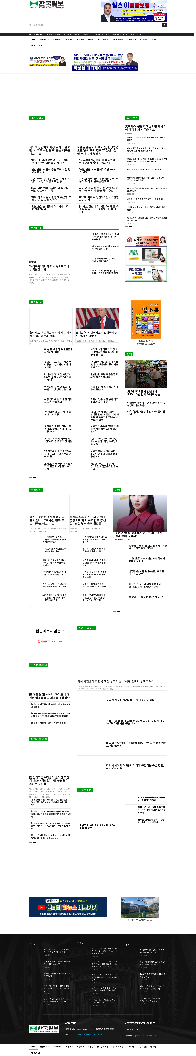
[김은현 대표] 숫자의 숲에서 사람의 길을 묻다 (49, 723)
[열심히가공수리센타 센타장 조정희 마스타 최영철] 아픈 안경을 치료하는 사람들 (49, 780)
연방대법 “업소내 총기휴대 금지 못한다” (104, 388)
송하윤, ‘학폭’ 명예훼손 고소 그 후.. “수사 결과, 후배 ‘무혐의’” (138, 534)
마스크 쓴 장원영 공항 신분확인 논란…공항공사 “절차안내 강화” (146, 585)
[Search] (164, 25)
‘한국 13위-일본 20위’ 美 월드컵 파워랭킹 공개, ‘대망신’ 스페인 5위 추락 (151, 810)
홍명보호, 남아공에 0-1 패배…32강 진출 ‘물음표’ (49, 208)
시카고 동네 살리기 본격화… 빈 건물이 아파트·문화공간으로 (98, 180)
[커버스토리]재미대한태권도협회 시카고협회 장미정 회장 (105, 271)
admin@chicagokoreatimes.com (88, 1034)
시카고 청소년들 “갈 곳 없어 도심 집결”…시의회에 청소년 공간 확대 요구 (54, 597)
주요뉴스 (36, 302)
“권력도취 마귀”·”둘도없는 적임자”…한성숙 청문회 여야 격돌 (57, 454)
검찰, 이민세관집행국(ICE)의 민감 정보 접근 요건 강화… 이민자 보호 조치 (94, 597)
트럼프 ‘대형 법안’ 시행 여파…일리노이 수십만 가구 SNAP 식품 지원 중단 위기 (135, 722)
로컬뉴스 (36, 489)
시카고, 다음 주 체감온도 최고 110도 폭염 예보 (146, 199)
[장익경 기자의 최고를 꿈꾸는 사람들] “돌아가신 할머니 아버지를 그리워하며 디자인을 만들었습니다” (51, 814)
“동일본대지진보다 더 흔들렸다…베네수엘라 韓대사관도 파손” (98, 161)
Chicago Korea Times (122, 539)
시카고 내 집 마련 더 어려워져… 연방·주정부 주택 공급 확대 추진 (99, 189)
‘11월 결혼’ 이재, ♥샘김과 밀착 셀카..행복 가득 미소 (147, 559)
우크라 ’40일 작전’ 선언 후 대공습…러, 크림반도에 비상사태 (57, 364)
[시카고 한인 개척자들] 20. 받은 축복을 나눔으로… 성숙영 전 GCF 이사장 (99, 209)
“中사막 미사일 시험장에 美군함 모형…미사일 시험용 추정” (51, 198)
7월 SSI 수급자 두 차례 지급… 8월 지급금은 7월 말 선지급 (104, 466)
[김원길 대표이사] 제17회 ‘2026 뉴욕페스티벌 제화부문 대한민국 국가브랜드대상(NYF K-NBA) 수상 (50, 826)
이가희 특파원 (39, 665)
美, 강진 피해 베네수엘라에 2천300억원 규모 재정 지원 (58, 440)
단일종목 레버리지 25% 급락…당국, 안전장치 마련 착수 (146, 404)
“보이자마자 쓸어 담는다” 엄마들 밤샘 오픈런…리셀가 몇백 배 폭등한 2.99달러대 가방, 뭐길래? (104, 415)
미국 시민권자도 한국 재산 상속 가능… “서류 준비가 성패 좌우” (115, 681)
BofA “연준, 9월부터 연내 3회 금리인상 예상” (146, 412)
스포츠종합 (85, 790)
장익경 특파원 (39, 738)
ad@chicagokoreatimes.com (144, 1035)
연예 (117, 489)
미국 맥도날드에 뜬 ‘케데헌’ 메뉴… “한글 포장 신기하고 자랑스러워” (136, 744)
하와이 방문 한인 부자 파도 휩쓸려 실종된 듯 (104, 400)
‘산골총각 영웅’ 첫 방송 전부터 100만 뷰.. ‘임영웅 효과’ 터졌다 (148, 547)
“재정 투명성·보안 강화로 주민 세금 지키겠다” (104, 259)
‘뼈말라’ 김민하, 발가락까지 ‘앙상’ (146, 596)
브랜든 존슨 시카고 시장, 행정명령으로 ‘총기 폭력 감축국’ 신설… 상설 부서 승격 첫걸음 (97, 150)
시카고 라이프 (87, 627)
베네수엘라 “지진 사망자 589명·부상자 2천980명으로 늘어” (57, 377)
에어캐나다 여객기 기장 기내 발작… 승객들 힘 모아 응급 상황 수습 (104, 352)
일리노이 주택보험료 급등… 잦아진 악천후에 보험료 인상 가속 (50, 161)
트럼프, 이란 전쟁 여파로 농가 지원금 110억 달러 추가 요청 (58, 466)
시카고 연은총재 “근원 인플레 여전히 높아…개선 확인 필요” (104, 429)
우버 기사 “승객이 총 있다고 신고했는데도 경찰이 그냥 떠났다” (95, 539)
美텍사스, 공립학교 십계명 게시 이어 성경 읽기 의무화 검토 (145, 128)
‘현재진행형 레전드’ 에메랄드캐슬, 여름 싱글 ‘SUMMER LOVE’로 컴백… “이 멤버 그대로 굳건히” (50, 802)
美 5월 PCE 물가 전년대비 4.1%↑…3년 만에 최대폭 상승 (143, 393)
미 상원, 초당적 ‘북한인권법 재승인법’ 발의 (144, 170)
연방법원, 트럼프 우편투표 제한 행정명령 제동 (51, 171)
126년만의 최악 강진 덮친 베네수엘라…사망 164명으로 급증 (50, 180)
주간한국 (36, 227)
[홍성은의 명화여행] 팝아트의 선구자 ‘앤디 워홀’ (105, 247)
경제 (129, 354)
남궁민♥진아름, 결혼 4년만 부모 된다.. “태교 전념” (146, 572)
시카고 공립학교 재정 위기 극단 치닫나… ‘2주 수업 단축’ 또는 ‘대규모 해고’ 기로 (49, 150)
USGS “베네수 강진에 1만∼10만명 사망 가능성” (99, 198)
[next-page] (34, 218)
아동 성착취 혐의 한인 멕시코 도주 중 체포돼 (58, 400)
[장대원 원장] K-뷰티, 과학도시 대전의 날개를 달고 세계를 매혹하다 (49, 696)
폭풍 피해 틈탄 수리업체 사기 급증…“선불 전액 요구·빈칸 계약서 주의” (54, 539)
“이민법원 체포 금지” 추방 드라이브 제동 (98, 171)
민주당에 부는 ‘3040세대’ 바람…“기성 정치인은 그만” (58, 388)
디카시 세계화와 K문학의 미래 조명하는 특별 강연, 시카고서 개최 (135, 766)
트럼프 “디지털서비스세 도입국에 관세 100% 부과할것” (96, 334)
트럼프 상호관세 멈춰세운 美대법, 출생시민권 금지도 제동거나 (57, 429)
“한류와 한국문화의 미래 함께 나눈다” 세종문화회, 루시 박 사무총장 (105, 237)
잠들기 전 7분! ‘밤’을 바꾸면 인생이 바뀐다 (130, 700)
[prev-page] (30, 218)
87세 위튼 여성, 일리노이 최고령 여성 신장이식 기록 (49, 189)
